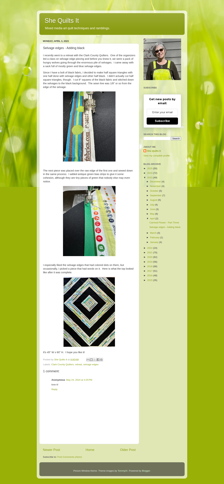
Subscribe (162, 121)
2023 (150, 177)
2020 (150, 257)
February (155, 237)
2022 (150, 248)
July (152, 204)
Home (90, 450)
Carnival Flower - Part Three (164, 222)
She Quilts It (62, 20)
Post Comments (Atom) (69, 457)
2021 (150, 252)
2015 (150, 280)
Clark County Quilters (62, 364)
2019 (150, 261)
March (153, 233)
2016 (150, 275)
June (153, 209)
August (154, 200)
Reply (54, 389)
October (154, 191)
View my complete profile (157, 155)
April (152, 218)
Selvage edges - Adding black (165, 227)
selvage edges (91, 364)
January (154, 242)
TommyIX (122, 470)
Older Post (128, 450)
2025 (150, 168)
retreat (78, 364)
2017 (150, 271)
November (156, 186)
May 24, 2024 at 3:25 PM (79, 380)
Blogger (146, 470)
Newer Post (51, 450)
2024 (150, 173)
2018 (150, 266)
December (156, 181)
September (156, 195)
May (152, 213)
